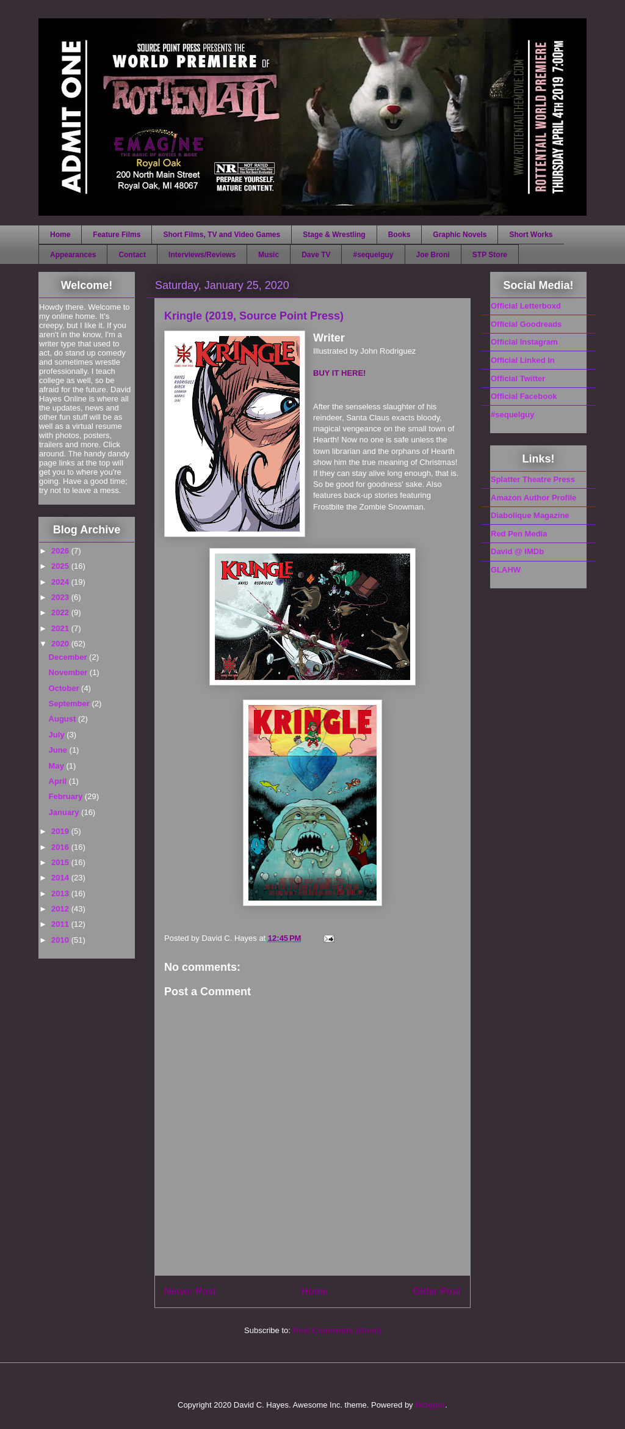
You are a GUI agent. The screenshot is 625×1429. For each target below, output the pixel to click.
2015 (61, 862)
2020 (61, 643)
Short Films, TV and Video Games (221, 234)
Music (268, 254)
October (65, 688)
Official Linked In (523, 360)
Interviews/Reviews (202, 254)
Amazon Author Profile (533, 497)
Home (60, 234)
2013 (61, 893)
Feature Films (116, 234)
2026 (61, 550)
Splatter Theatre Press (533, 479)
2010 (61, 940)
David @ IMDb (517, 551)
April (59, 781)
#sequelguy (373, 254)
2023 (61, 597)
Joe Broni (433, 254)
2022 (61, 612)
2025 (61, 566)
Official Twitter (518, 378)
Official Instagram (524, 341)
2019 (61, 831)
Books (399, 234)
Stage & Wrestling (334, 234)
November (69, 672)
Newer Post (190, 1291)
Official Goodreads (526, 324)
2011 (61, 924)
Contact (132, 254)
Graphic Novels (459, 234)
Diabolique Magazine (530, 515)
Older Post (437, 1291)
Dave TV (316, 254)
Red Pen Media (519, 533)
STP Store (489, 254)
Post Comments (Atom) (337, 1330)
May (58, 765)
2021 (61, 628)
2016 (61, 847)
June (59, 750)
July (58, 734)
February (67, 796)
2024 (61, 582)
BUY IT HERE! (339, 373)
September (70, 703)
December (69, 657)
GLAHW (506, 569)
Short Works (530, 234)
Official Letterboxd (526, 305)
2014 (61, 877)
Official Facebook (524, 396)
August (63, 718)
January (65, 812)
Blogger (430, 1404)
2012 (61, 908)
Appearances (73, 254)
